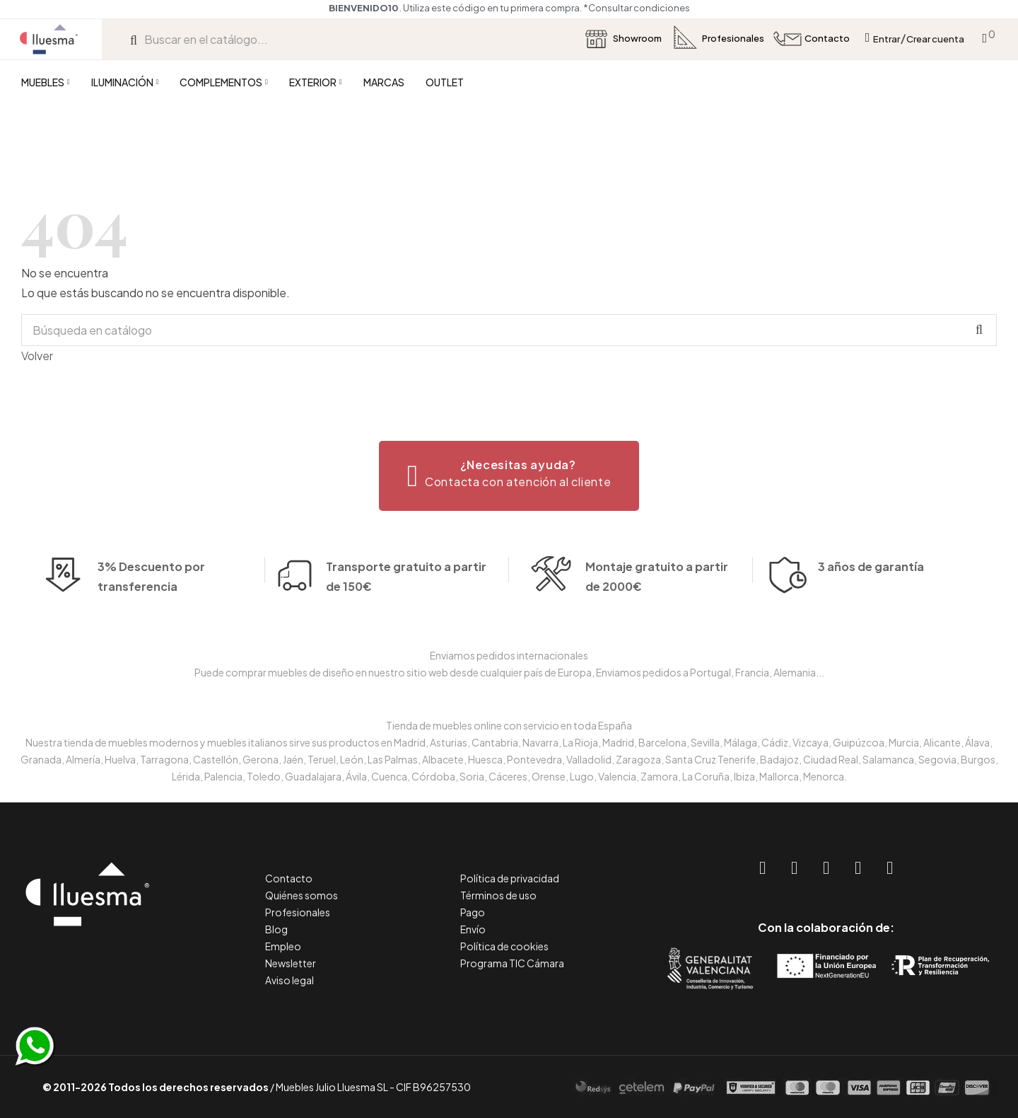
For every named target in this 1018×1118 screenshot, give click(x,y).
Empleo (283, 946)
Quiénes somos (301, 895)
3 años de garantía (871, 586)
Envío (473, 929)
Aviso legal (289, 980)
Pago (472, 912)
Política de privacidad (509, 878)
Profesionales (297, 912)
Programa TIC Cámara (512, 963)
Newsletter (290, 963)
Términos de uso (498, 895)
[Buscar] (509, 330)
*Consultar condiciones (636, 7)
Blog (276, 929)
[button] (509, 476)
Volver (37, 355)
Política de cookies (504, 946)
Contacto (288, 878)
